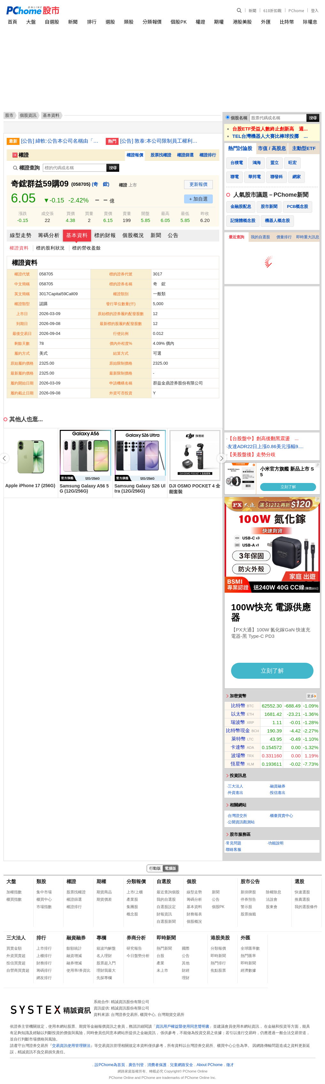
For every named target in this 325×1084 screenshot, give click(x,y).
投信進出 (277, 792)
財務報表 (194, 914)
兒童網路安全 (181, 1065)
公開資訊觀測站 (241, 822)
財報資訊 (164, 914)
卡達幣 (238, 747)
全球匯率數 (250, 948)
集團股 (132, 907)
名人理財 (104, 955)
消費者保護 (156, 1065)
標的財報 (105, 235)
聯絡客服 (233, 849)
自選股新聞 (166, 921)
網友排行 (44, 978)
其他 (186, 963)
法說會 (271, 899)
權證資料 (19, 247)
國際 (186, 948)
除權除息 (273, 892)
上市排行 (44, 948)
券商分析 (136, 937)
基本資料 (77, 235)
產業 (160, 963)
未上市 (162, 970)
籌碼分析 (49, 235)
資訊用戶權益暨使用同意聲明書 (182, 1026)
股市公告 (250, 881)
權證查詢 (26, 167)
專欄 (101, 937)
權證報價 (135, 155)
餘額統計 (74, 948)
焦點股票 (218, 970)
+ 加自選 (198, 199)
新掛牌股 (248, 892)
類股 (129, 21)
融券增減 (74, 963)
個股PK (179, 21)
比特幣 (287, 21)
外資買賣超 (16, 955)
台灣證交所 (237, 815)
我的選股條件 (306, 907)
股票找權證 (161, 155)
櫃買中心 (44, 899)
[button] (222, 458)
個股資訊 (28, 115)
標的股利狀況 (50, 247)
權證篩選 (185, 155)
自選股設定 (166, 907)
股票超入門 (106, 963)
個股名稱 (239, 117)
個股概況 (133, 235)
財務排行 (44, 963)
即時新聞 (166, 937)
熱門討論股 (240, 148)
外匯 (266, 21)
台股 (160, 955)
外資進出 (235, 792)
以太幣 (238, 713)
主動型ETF (303, 148)
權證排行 (207, 155)
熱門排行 (218, 963)
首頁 (12, 21)
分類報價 (152, 21)
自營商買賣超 (17, 970)
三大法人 (235, 786)
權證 (200, 21)
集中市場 (44, 892)
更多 (310, 696)
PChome (296, 10)
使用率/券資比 (78, 970)
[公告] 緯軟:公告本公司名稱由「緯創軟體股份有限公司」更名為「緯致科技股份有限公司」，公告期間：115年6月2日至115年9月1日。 (61, 141)
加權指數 (14, 892)
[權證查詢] (75, 168)
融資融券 (277, 786)
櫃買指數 (14, 899)
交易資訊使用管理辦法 (71, 1045)
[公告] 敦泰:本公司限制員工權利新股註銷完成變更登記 (160, 141)
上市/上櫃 (135, 892)
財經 (186, 970)
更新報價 (198, 184)
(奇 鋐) (100, 184)
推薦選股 (302, 899)
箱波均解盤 (106, 948)
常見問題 (233, 843)
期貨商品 (104, 892)
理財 (186, 978)
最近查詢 (236, 237)
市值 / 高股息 (272, 148)
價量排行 (284, 237)
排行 (92, 21)
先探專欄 (104, 978)
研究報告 (134, 948)
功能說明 (275, 843)
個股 (191, 881)
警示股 (246, 907)
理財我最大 (106, 970)
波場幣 (238, 755)
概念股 (132, 914)
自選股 (52, 21)
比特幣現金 (238, 730)
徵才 (230, 1065)
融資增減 (74, 955)
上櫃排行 (44, 955)
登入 (315, 10)
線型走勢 (21, 235)
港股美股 (242, 21)
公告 (173, 235)
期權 (219, 21)
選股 (110, 21)
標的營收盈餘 (86, 247)
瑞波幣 (238, 722)
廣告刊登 (136, 1065)
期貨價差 (104, 899)
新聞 (252, 10)
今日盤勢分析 (138, 955)
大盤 (31, 21)
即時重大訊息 (307, 237)
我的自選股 (260, 237)
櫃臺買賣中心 (281, 815)
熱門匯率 (248, 955)
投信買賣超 (16, 963)
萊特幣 (238, 738)
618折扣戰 (272, 10)
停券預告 (248, 899)
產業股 (132, 899)
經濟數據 (248, 970)
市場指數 (44, 907)
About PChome (209, 1065)
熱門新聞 (164, 948)
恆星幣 (238, 763)
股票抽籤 (248, 914)
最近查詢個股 (168, 892)
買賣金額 (14, 948)
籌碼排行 (44, 970)
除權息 (310, 21)
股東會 (271, 907)
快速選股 (302, 892)
